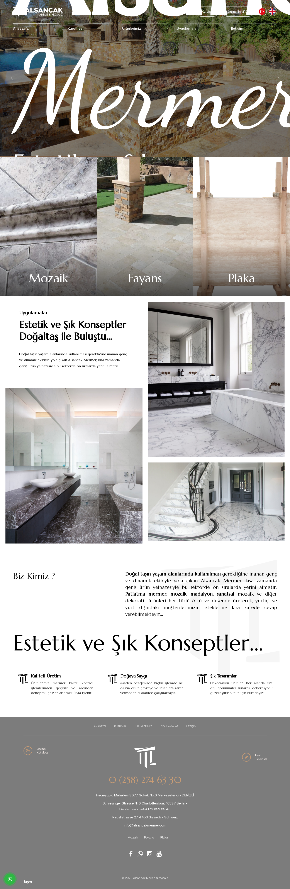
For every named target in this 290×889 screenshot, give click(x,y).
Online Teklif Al (238, 11)
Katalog (207, 11)
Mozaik (133, 837)
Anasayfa (21, 28)
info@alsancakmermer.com (145, 825)
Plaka (164, 837)
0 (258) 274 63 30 (145, 780)
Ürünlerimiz (131, 28)
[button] (278, 78)
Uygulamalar (187, 28)
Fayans (149, 837)
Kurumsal (75, 28)
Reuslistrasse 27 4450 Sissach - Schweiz (145, 817)
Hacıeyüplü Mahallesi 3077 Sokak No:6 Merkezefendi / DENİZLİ (145, 795)
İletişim (237, 28)
